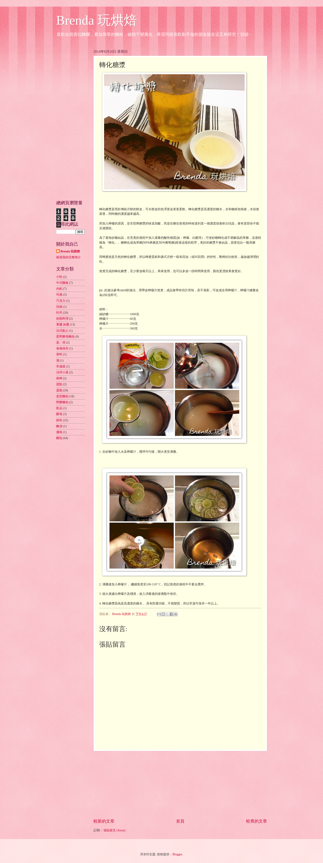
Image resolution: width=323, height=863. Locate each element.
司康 (59, 294)
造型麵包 (62, 396)
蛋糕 (59, 390)
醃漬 (59, 426)
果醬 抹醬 (62, 324)
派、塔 (60, 342)
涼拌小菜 (62, 372)
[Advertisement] (180, 784)
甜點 (59, 384)
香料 (59, 354)
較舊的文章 (256, 821)
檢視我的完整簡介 (68, 257)
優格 (59, 432)
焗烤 (59, 378)
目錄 (59, 306)
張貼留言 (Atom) (114, 830)
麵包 (59, 438)
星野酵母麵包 (65, 336)
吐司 (59, 312)
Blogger (177, 854)
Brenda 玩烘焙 (96, 20)
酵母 (59, 414)
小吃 (59, 277)
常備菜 (60, 366)
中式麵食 (62, 282)
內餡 (59, 288)
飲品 (59, 408)
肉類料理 (62, 318)
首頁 (180, 821)
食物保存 (62, 348)
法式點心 (62, 330)
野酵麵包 (62, 402)
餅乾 (59, 420)
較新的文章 (104, 821)
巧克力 (60, 300)
